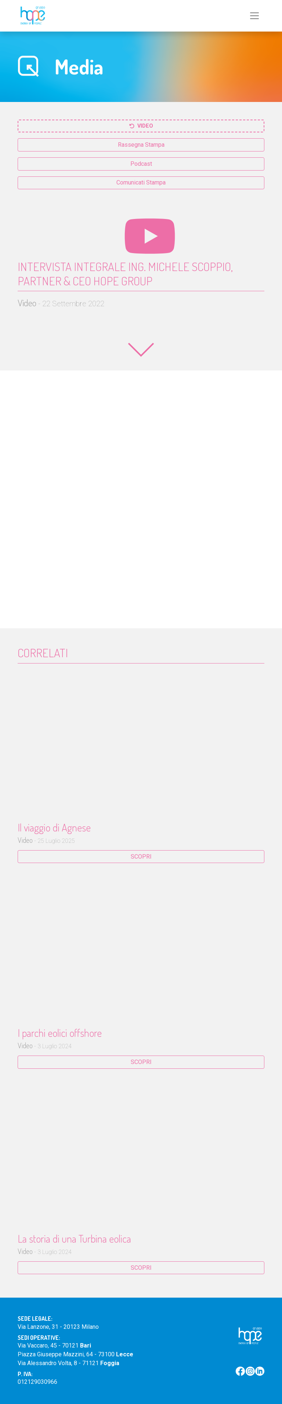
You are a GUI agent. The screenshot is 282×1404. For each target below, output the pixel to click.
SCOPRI (141, 856)
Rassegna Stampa (141, 144)
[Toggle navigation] (254, 16)
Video (141, 126)
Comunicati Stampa (141, 182)
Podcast (141, 163)
